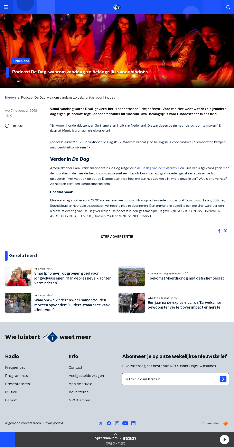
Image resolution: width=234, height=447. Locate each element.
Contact (75, 368)
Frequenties (15, 368)
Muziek (11, 392)
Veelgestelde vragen (86, 376)
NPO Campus (80, 400)
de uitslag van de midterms (157, 168)
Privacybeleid (53, 423)
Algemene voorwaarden (23, 423)
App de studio (80, 384)
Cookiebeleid (211, 423)
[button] (224, 439)
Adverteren (78, 392)
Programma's (16, 376)
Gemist (11, 400)
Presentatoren (17, 384)
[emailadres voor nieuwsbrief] (175, 379)
